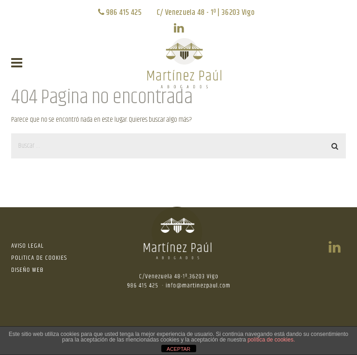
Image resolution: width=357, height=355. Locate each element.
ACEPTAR (178, 349)
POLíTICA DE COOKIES (39, 258)
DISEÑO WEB (27, 270)
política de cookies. (271, 339)
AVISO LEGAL (27, 246)
